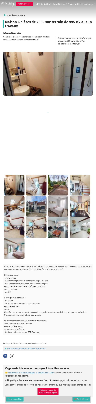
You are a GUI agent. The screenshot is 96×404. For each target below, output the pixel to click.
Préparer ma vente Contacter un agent (48, 391)
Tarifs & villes (43, 4)
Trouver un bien (73, 4)
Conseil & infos (57, 4)
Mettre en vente (24, 3)
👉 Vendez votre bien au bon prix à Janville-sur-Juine (29, 372)
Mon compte (88, 4)
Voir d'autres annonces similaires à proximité (26, 348)
